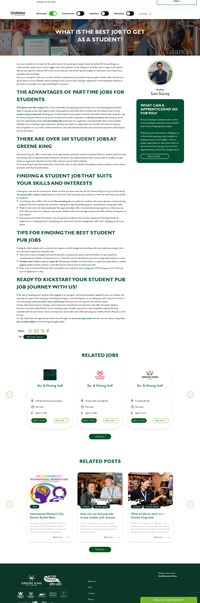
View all (100, 436)
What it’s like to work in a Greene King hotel (147, 516)
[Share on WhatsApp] (30, 331)
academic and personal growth (29, 114)
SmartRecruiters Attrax (167, 575)
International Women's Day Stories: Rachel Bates (47, 516)
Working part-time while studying (30, 107)
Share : (21, 330)
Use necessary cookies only (176, 17)
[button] (190, 394)
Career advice (35, 336)
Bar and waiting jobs (63, 201)
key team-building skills (52, 120)
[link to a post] (49, 490)
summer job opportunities (81, 318)
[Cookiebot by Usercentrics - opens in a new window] (18, 32)
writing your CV (90, 268)
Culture (86, 506)
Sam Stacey (160, 93)
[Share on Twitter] (43, 331)
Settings (143, 32)
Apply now (41, 420)
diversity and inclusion (96, 117)
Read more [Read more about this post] (57, 537)
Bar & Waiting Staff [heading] (51, 386)
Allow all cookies (176, 7)
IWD (35, 506)
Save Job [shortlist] (61, 420)
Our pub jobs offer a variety (28, 194)
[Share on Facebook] (48, 331)
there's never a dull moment (53, 301)
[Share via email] (36, 331)
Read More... (155, 156)
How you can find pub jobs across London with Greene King (97, 516)
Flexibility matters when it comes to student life (38, 261)
